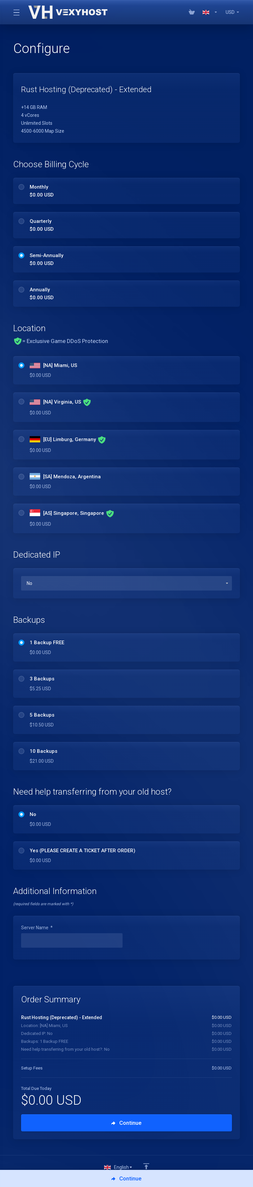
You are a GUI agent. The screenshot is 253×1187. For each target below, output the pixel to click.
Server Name (37, 927)
